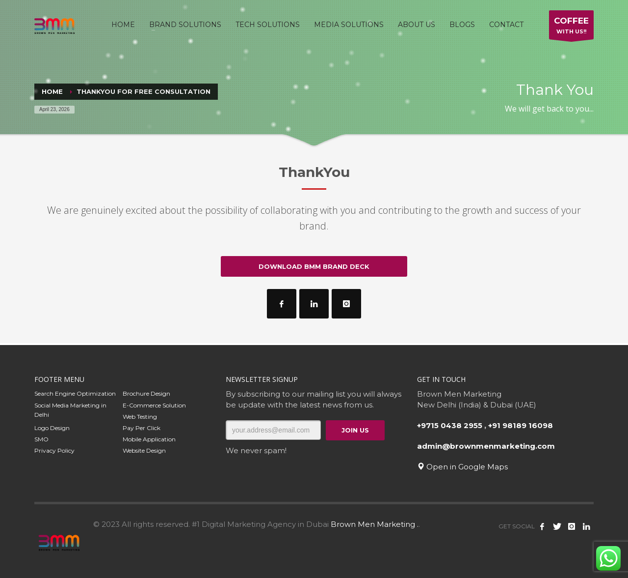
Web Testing (140, 416)
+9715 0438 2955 (449, 425)
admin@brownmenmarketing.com (486, 446)
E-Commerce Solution (154, 405)
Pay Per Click (141, 428)
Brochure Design (146, 393)
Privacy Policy (54, 450)
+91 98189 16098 (520, 425)
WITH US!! (571, 27)
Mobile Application (149, 439)
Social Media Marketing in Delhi (70, 410)
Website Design (144, 450)
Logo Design (52, 428)
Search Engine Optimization (75, 393)
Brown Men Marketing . (375, 524)
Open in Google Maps (462, 466)
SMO (41, 439)
